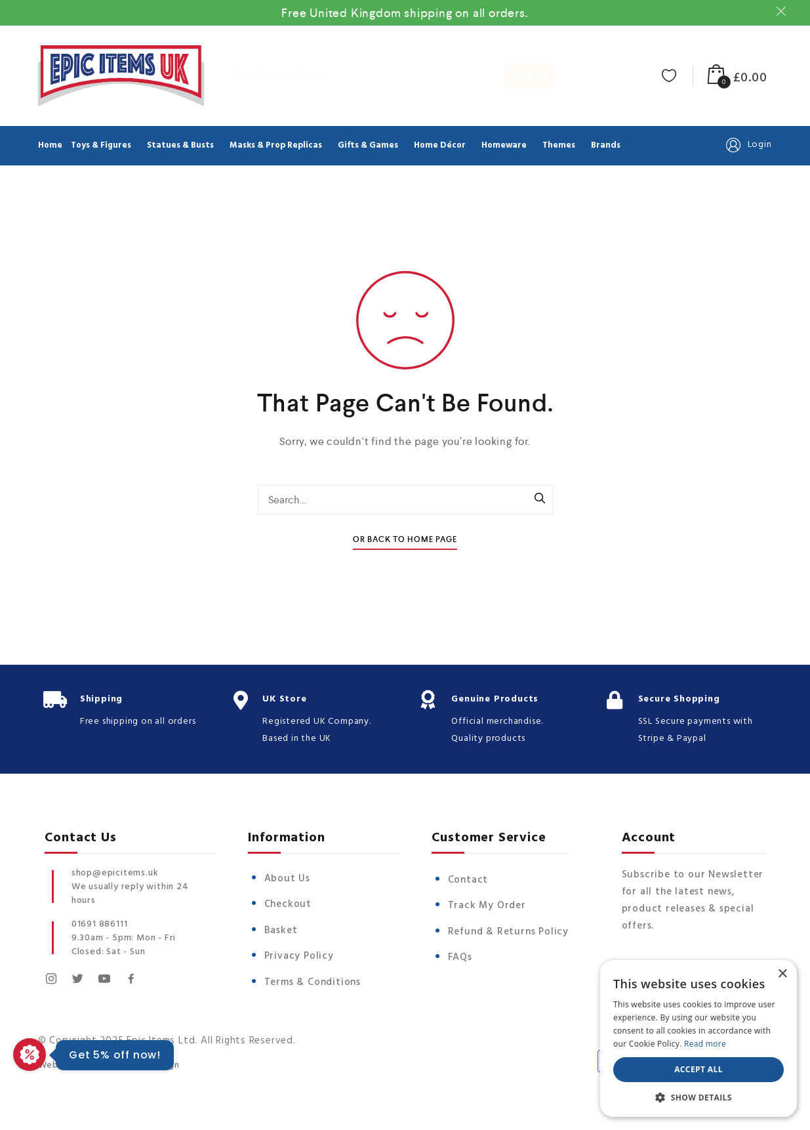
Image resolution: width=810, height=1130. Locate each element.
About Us (287, 879)
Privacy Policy (299, 956)
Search (530, 77)
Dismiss (783, 11)
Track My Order (487, 905)
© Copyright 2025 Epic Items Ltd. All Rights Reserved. (167, 1039)
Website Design (73, 1060)
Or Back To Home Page (405, 540)
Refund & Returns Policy (508, 932)
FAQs (460, 957)
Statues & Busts (180, 145)
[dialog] (698, 1038)
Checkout (288, 904)
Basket (281, 930)
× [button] (782, 974)
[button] (698, 1097)
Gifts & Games (368, 145)
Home (50, 145)
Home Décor (440, 145)
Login (748, 145)
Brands (605, 145)
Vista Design (152, 1060)
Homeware (504, 145)
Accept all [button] (698, 1069)
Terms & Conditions (312, 982)
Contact (468, 880)
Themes (558, 145)
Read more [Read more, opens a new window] (705, 1043)
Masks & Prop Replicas (276, 145)
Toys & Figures (101, 145)
